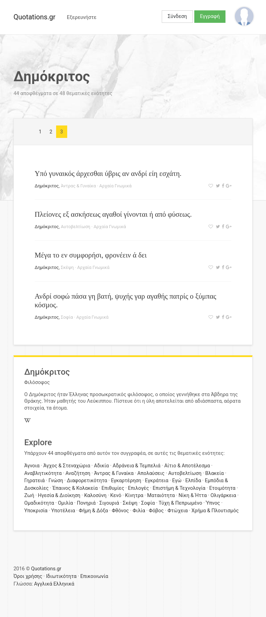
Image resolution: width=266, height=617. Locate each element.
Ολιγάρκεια (223, 495)
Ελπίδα (193, 481)
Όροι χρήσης (28, 576)
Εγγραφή (210, 16)
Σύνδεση (177, 16)
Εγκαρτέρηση (126, 481)
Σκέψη (67, 267)
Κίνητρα (134, 495)
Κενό (115, 495)
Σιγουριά (109, 503)
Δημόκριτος (47, 185)
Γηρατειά (34, 481)
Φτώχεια (178, 511)
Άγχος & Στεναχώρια (66, 466)
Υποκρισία (35, 511)
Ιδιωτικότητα (61, 576)
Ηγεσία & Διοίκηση (59, 495)
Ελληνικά (63, 584)
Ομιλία (65, 503)
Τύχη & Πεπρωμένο (180, 503)
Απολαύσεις (151, 473)
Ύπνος (213, 503)
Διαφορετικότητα (87, 481)
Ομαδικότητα (39, 503)
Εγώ (176, 481)
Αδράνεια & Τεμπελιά (136, 466)
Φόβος (156, 511)
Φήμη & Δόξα (93, 511)
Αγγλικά (43, 584)
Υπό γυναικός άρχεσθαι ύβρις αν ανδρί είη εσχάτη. (108, 173)
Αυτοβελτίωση (75, 226)
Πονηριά (86, 503)
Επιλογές (138, 488)
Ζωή (29, 495)
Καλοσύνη (95, 495)
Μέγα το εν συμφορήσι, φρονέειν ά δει (91, 255)
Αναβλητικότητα (43, 473)
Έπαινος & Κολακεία (75, 488)
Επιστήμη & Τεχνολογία (179, 488)
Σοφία (67, 317)
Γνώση (55, 481)
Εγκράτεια (156, 481)
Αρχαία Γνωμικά (115, 185)
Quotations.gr (34, 17)
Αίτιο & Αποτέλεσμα (187, 466)
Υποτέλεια (63, 511)
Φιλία (139, 511)
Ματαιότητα (161, 495)
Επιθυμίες (112, 488)
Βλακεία (214, 473)
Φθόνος (120, 511)
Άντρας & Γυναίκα (78, 185)
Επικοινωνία (94, 576)
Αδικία (101, 466)
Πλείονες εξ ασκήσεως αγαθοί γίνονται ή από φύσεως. (113, 214)
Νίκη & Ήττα (193, 495)
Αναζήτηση (77, 473)
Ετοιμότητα (222, 488)
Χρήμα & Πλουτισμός (215, 511)
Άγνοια (31, 466)
